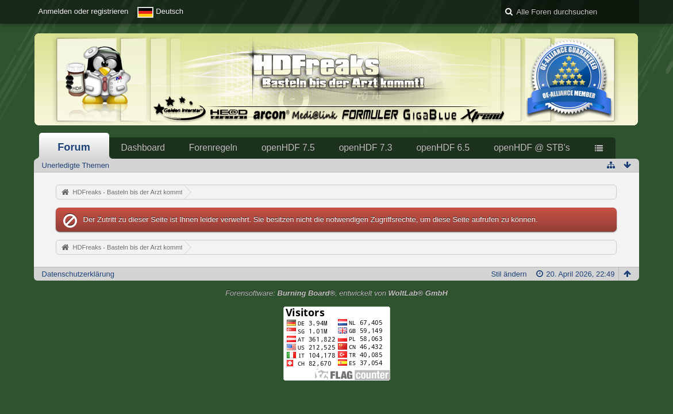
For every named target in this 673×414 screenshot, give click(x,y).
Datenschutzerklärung (78, 274)
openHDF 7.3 (366, 147)
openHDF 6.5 (443, 147)
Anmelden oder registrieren (84, 11)
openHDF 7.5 (288, 147)
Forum (73, 147)
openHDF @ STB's (532, 147)
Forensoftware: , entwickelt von (336, 293)
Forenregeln (213, 147)
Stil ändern (508, 274)
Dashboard (143, 147)
